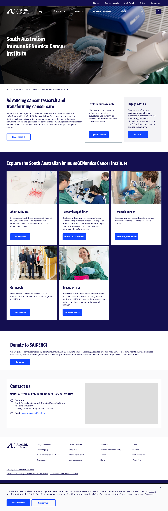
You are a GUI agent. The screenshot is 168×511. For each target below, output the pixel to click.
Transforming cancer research (126, 236)
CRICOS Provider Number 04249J (64, 473)
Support (135, 450)
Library (96, 3)
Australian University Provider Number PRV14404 (27, 473)
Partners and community (110, 450)
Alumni (103, 455)
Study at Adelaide (44, 445)
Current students (112, 3)
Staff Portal (129, 3)
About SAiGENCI (20, 236)
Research (104, 445)
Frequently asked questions (48, 455)
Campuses (73, 450)
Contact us (155, 3)
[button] (160, 487)
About (134, 445)
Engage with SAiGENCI (72, 312)
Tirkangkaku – (20, 470)
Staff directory (138, 455)
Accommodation (75, 460)
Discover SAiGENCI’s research (74, 236)
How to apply (42, 450)
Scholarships (42, 460)
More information (43, 502)
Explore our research (99, 134)
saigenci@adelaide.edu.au (34, 413)
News (102, 460)
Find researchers (20, 312)
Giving (142, 3)
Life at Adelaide (75, 445)
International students (78, 455)
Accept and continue (18, 502)
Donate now (20, 362)
